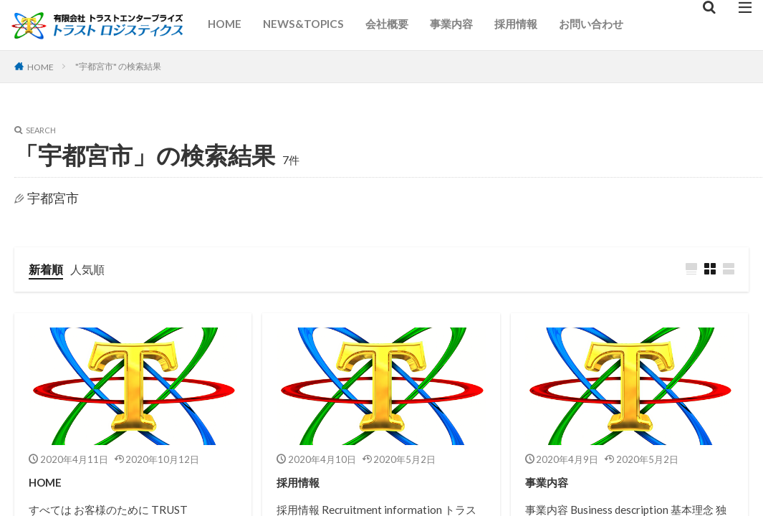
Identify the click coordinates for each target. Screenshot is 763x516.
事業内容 (451, 23)
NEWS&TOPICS (303, 23)
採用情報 (515, 23)
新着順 (48, 269)
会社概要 (386, 23)
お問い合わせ (591, 23)
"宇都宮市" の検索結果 (123, 66)
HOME (224, 23)
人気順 (94, 269)
